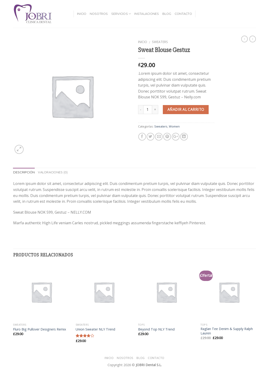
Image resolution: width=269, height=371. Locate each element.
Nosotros (99, 14)
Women (174, 126)
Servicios (121, 14)
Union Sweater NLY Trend (95, 329)
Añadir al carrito (185, 109)
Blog (166, 14)
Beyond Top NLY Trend (156, 329)
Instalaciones (146, 14)
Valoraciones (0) (53, 172)
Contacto (183, 14)
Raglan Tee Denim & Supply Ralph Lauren (227, 331)
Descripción (24, 172)
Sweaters (160, 42)
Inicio (82, 14)
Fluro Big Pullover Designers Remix (39, 329)
